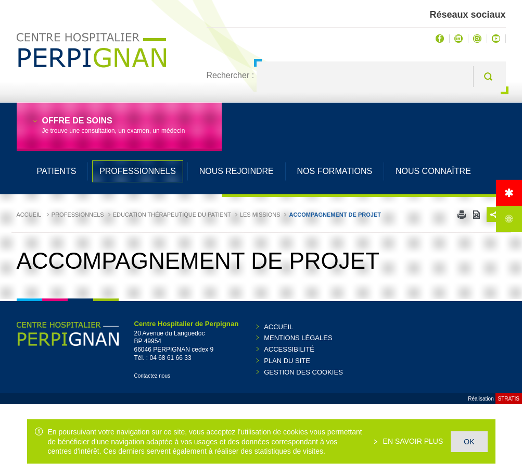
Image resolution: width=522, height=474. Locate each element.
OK (469, 442)
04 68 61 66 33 (171, 357)
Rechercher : (230, 75)
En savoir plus (412, 441)
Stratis (508, 399)
